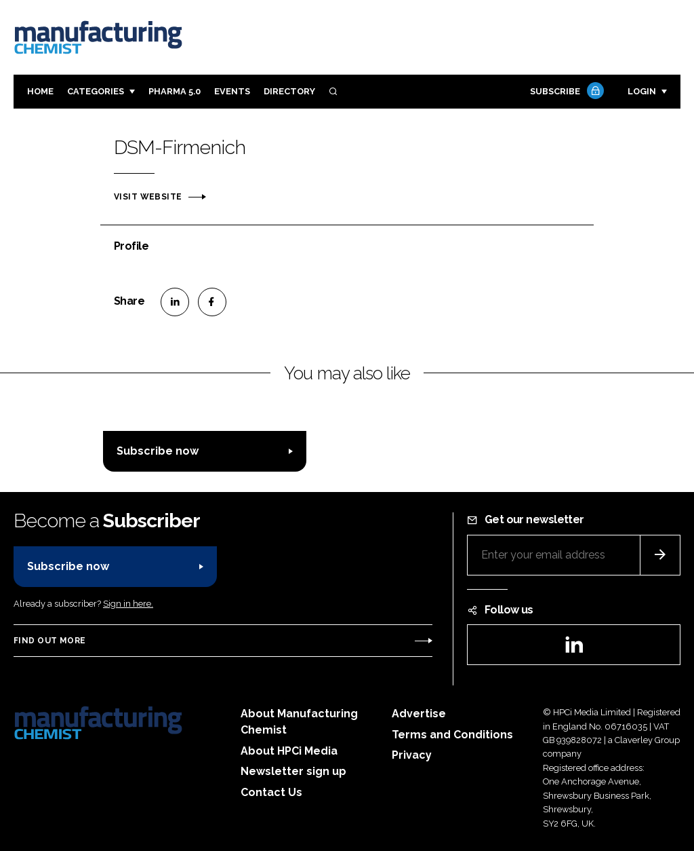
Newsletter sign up (293, 771)
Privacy (412, 755)
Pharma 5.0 (174, 91)
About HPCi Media (289, 750)
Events (232, 91)
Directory (289, 91)
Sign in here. (128, 604)
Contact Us (271, 792)
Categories (95, 91)
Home (40, 91)
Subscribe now (158, 451)
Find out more (49, 640)
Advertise (419, 713)
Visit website (148, 197)
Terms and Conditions (452, 734)
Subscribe (565, 92)
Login (642, 91)
